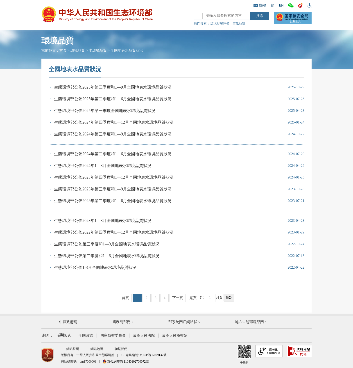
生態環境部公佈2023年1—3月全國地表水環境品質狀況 (102, 220)
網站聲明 (72, 349)
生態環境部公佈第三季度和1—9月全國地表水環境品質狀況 (106, 244)
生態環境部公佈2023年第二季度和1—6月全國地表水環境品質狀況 (113, 201)
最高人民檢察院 (174, 335)
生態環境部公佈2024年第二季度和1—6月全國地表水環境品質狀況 (113, 154)
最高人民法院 (144, 335)
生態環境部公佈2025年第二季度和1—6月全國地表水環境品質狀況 (113, 99)
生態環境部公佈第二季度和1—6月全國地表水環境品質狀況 (106, 256)
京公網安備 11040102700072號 (125, 361)
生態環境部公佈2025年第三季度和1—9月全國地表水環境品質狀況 (113, 87)
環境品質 (77, 50)
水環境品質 (98, 50)
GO (229, 297)
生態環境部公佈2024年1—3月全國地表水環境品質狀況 (102, 165)
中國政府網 (68, 322)
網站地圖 (97, 349)
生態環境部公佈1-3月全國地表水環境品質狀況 (95, 267)
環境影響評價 (219, 23)
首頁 (63, 50)
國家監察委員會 (113, 335)
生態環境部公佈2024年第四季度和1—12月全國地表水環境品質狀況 (114, 122)
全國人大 (64, 335)
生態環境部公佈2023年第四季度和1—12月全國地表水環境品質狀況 (114, 177)
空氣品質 (239, 23)
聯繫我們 (121, 349)
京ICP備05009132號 (153, 355)
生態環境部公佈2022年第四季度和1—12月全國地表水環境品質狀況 (114, 232)
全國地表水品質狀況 (127, 50)
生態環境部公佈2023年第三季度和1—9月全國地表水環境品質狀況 (113, 189)
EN (281, 5)
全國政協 (86, 335)
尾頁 (193, 298)
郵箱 (259, 5)
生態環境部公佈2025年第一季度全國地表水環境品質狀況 (104, 110)
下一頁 (177, 298)
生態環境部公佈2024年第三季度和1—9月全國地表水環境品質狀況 (113, 134)
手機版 (244, 354)
